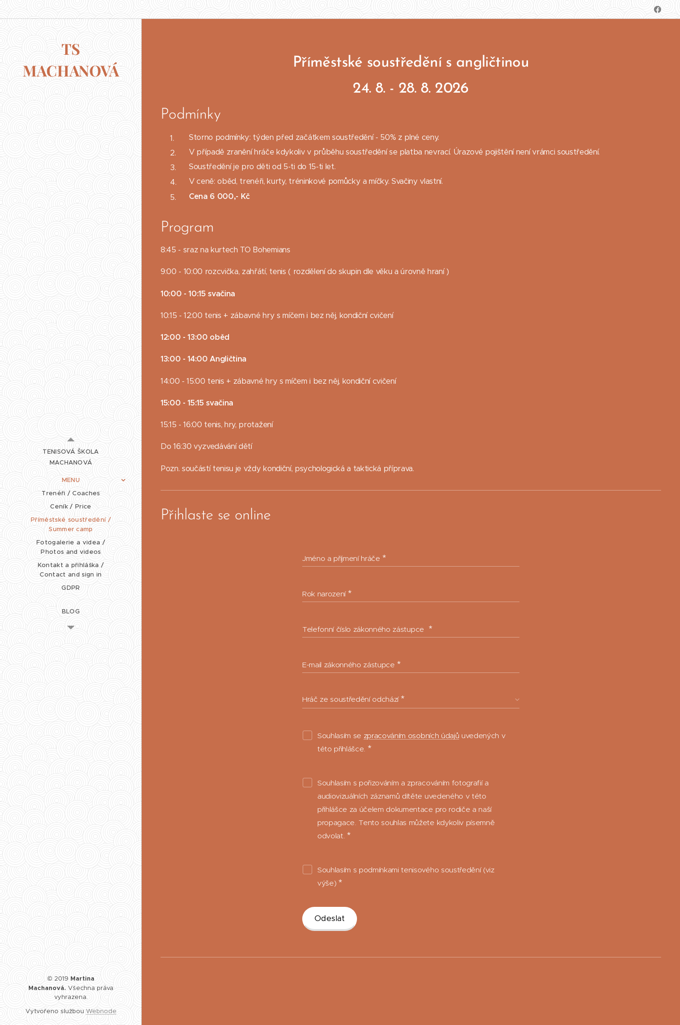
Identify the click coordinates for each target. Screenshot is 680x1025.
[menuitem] (71, 457)
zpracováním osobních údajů (411, 735)
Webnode (101, 1011)
